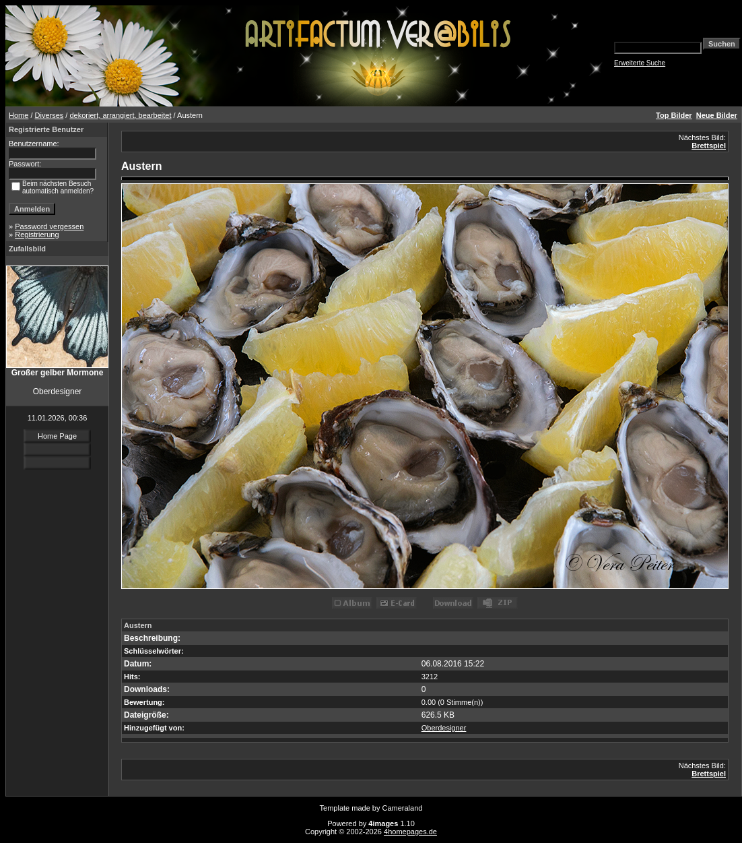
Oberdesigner (444, 728)
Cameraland (402, 808)
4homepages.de (410, 832)
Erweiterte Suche (639, 63)
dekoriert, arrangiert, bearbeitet (120, 115)
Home (18, 115)
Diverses (49, 115)
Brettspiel (709, 146)
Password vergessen (49, 226)
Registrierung (37, 234)
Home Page (57, 436)
